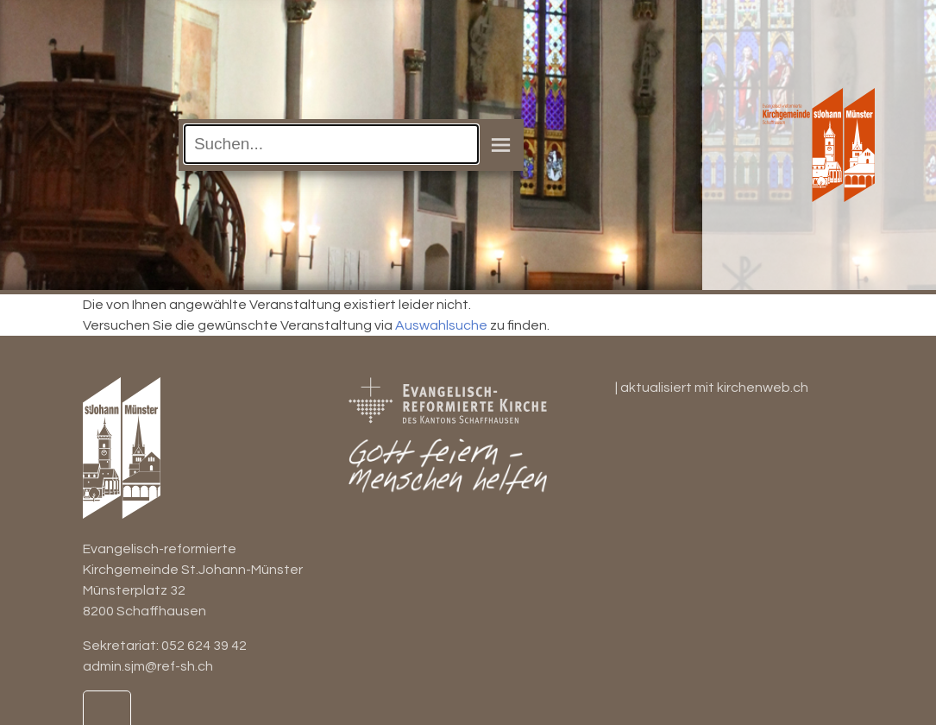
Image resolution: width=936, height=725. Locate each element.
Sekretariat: (122, 645)
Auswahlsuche (441, 325)
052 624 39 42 (204, 645)
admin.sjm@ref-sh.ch (148, 666)
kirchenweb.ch (762, 387)
